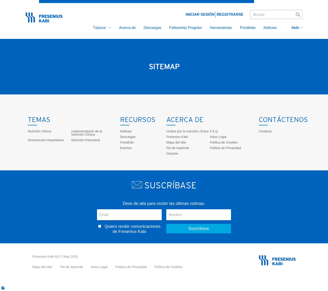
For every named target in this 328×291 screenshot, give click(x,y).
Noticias (126, 131)
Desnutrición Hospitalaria (46, 140)
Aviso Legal (218, 136)
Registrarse (230, 14)
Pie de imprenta (177, 148)
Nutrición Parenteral (85, 140)
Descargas (128, 136)
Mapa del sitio (176, 142)
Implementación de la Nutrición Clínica (86, 133)
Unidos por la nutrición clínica (187, 131)
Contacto (265, 131)
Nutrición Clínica (39, 131)
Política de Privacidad (225, 148)
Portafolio (127, 142)
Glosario (172, 153)
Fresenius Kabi (177, 136)
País (297, 28)
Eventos (126, 148)
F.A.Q (214, 131)
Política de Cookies (223, 142)
